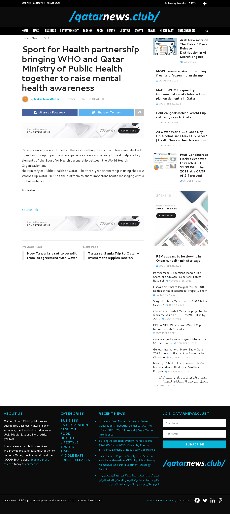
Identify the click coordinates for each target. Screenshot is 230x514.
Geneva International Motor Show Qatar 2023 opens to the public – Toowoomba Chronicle (178, 353)
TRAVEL (151, 30)
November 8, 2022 (168, 122)
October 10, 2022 (76, 99)
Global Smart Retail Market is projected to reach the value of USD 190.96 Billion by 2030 (180, 315)
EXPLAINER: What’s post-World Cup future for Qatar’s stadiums (177, 327)
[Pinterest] (220, 500)
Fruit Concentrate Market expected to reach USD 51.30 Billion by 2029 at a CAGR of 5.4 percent (194, 165)
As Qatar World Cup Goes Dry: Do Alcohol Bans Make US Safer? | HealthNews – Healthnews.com (181, 136)
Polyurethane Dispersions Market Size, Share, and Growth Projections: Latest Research (177, 277)
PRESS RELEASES (186, 30)
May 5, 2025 (188, 62)
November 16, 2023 (178, 280)
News (35, 30)
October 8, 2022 (167, 80)
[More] (204, 3)
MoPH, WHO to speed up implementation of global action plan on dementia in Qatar (180, 94)
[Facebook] (197, 500)
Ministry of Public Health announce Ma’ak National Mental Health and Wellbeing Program (178, 367)
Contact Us (183, 500)
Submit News (167, 500)
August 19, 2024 (165, 385)
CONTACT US (39, 3)
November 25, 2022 (168, 265)
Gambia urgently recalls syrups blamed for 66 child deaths (179, 341)
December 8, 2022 (164, 333)
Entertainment (69, 30)
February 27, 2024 (165, 294)
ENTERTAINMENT (75, 425)
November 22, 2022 (168, 103)
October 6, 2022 (185, 343)
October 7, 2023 (191, 180)
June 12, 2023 (175, 305)
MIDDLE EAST (167, 30)
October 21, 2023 (178, 357)
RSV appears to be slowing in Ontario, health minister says (178, 258)
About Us (152, 500)
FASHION (87, 30)
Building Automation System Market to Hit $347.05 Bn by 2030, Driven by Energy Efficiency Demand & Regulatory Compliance (127, 445)
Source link (30, 209)
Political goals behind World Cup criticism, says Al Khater (181, 115)
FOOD (100, 30)
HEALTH (111, 30)
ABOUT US (26, 3)
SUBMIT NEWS (53, 3)
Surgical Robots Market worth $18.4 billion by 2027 (180, 303)
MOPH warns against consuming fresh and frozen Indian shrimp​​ (181, 73)
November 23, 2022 (168, 145)
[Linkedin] (212, 500)
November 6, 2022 (177, 371)
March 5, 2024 (171, 319)
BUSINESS (50, 30)
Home (25, 30)
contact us (31, 464)
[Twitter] (204, 500)
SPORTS (138, 30)
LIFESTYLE (124, 30)
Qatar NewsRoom (46, 99)
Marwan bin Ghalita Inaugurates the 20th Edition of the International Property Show (180, 289)
